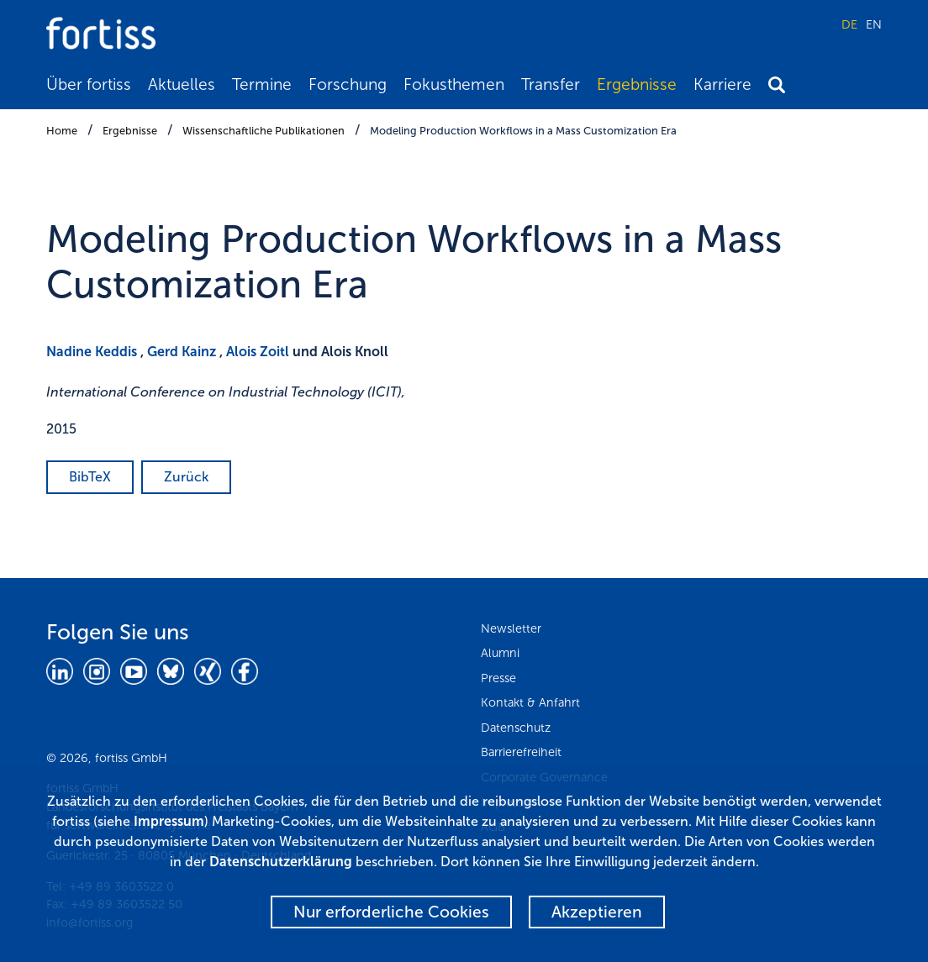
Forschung (347, 84)
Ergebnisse (637, 84)
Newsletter (511, 628)
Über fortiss (88, 84)
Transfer (550, 84)
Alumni (500, 652)
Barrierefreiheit (521, 752)
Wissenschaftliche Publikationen (263, 130)
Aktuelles (181, 84)
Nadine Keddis (91, 352)
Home (61, 130)
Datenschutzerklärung (280, 862)
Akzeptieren (596, 912)
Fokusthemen (453, 84)
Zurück (186, 477)
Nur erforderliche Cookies (391, 912)
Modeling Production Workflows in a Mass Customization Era (523, 130)
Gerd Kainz (181, 352)
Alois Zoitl (257, 352)
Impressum (169, 821)
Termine (262, 84)
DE (849, 24)
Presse (498, 678)
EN (874, 24)
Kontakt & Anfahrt (530, 702)
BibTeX (90, 477)
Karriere (722, 84)
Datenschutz (516, 727)
